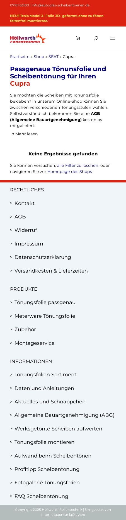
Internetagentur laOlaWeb (63, 514)
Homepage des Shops (69, 171)
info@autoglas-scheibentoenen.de (60, 5)
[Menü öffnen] (112, 38)
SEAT (54, 56)
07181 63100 (19, 5)
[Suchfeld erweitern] (96, 38)
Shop (39, 56)
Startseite (20, 56)
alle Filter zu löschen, (78, 165)
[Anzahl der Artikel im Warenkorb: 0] (78, 38)
